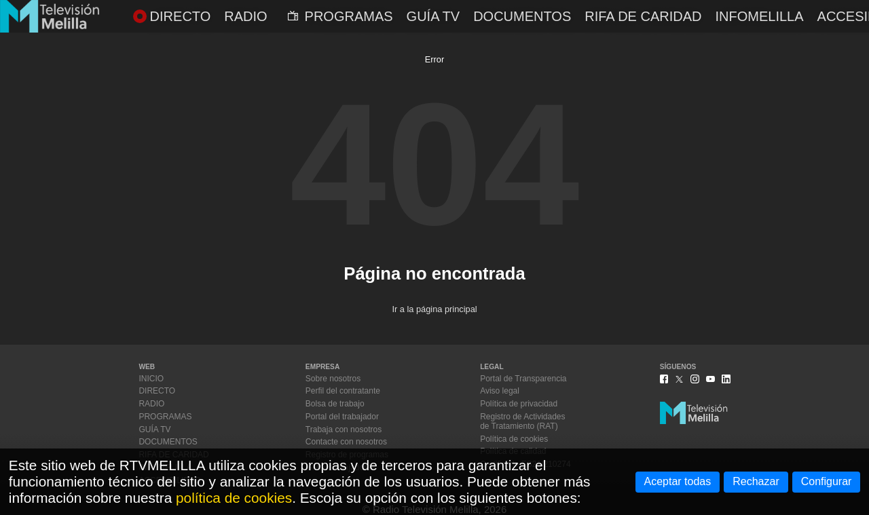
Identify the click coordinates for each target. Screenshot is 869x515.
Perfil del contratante (343, 391)
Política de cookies (514, 439)
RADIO (245, 16)
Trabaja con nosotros (344, 429)
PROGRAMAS (340, 16)
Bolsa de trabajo (335, 403)
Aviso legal (499, 391)
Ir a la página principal (434, 309)
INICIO (151, 378)
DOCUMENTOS (522, 16)
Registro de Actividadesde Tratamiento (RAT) (522, 421)
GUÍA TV (433, 16)
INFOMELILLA (760, 16)
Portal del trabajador (342, 416)
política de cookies (234, 498)
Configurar (826, 481)
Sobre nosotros (333, 378)
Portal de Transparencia (523, 378)
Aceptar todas (677, 481)
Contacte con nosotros (346, 441)
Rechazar (756, 481)
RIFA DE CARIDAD (643, 16)
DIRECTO (172, 16)
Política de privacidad (518, 403)
